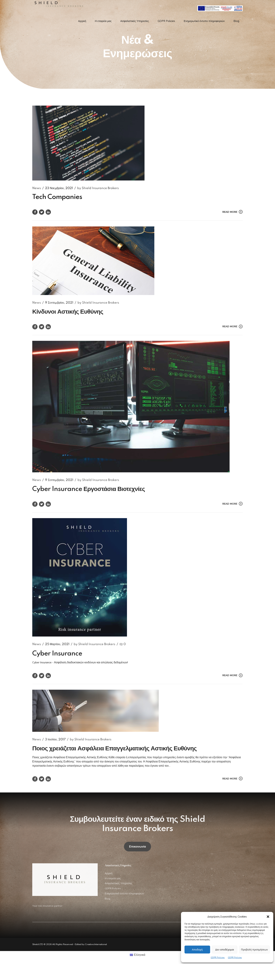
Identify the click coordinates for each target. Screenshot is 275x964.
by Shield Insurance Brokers (98, 188)
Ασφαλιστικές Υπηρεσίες (134, 21)
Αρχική (82, 21)
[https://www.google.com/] (35, 212)
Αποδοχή (197, 949)
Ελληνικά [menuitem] (139, 955)
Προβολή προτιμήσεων (254, 949)
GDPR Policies (218, 957)
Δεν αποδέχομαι (224, 949)
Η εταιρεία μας (103, 21)
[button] (268, 916)
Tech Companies (57, 197)
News (36, 188)
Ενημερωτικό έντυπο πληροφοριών (204, 21)
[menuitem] (137, 954)
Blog (236, 21)
